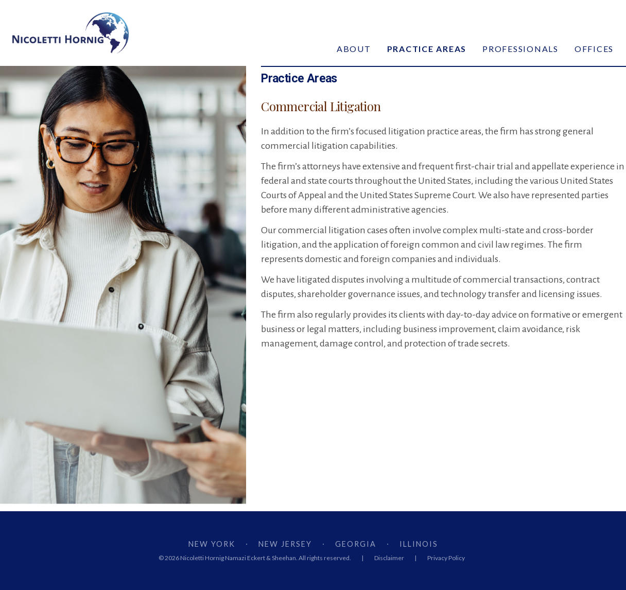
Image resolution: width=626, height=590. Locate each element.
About (354, 49)
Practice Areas (427, 49)
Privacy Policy (446, 558)
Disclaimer (389, 558)
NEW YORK (211, 544)
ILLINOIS (418, 544)
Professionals (520, 49)
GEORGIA (355, 544)
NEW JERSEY (285, 544)
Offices (594, 49)
